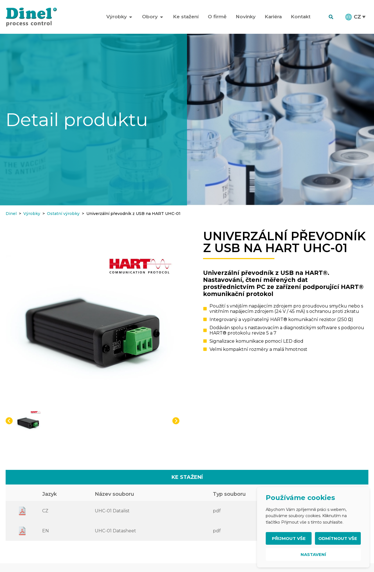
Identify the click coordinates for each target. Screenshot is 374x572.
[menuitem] (355, 17)
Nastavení (313, 554)
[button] (9, 420)
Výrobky (31, 213)
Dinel (11, 213)
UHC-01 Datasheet (115, 530)
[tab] (187, 477)
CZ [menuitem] (357, 17)
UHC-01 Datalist (112, 510)
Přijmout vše (289, 538)
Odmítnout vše (337, 538)
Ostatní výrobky (63, 213)
